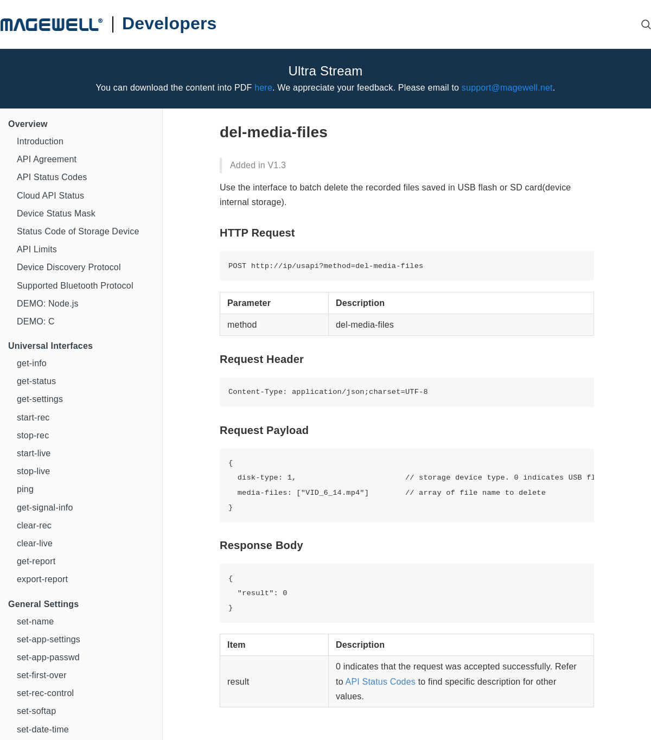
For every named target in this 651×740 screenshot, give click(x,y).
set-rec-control (45, 693)
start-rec (33, 417)
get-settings (40, 399)
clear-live (35, 543)
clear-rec (34, 525)
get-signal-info (45, 507)
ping (25, 489)
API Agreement (46, 159)
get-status (36, 381)
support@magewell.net (507, 87)
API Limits (37, 249)
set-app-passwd (48, 657)
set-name (35, 621)
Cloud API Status (50, 195)
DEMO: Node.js (48, 303)
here (263, 87)
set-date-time (43, 729)
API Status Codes (52, 177)
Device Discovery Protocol (69, 267)
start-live (33, 453)
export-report (42, 579)
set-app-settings (48, 639)
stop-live (33, 471)
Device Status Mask (56, 213)
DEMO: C (36, 321)
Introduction (40, 141)
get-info (32, 363)
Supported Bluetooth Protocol (75, 285)
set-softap (36, 711)
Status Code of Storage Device (78, 231)
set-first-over (42, 675)
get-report (36, 561)
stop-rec (33, 435)
